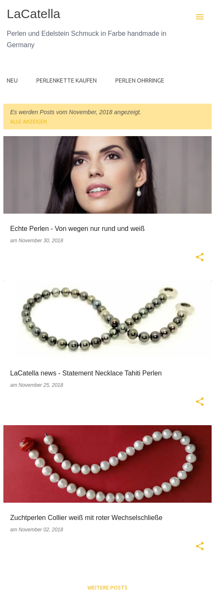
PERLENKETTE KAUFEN (66, 80)
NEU (12, 80)
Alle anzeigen (28, 121)
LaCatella (33, 14)
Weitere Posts (107, 587)
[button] (200, 258)
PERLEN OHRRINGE (139, 80)
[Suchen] (183, 17)
